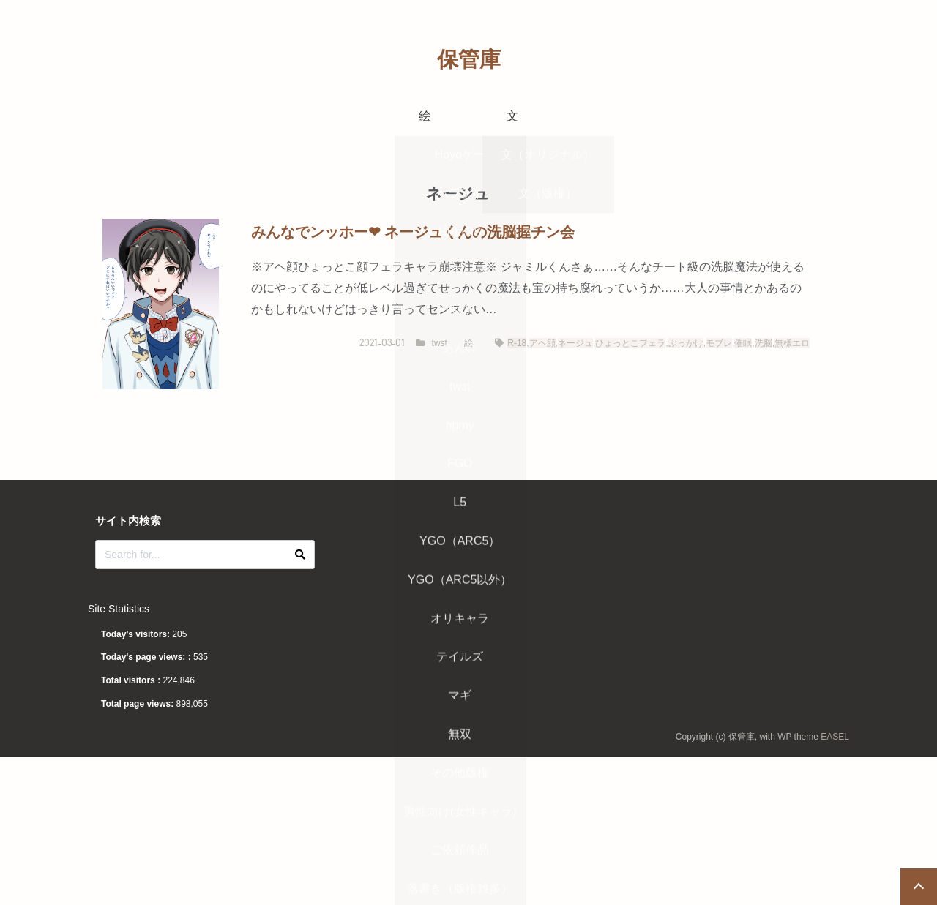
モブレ (719, 343)
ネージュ (575, 343)
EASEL (835, 737)
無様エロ (792, 343)
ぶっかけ (685, 343)
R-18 (516, 343)
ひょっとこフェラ (630, 343)
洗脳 (763, 343)
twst (439, 343)
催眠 (743, 343)
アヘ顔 (542, 343)
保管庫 (469, 59)
